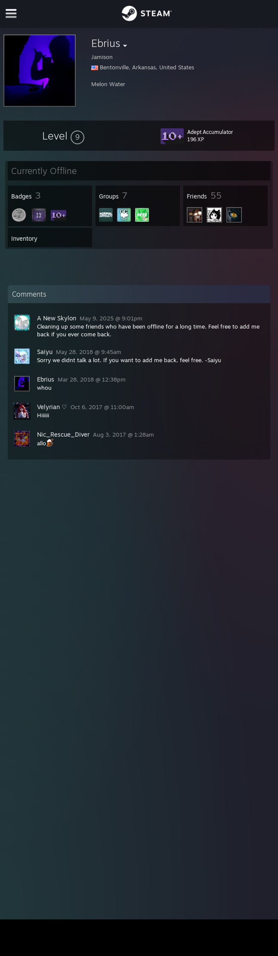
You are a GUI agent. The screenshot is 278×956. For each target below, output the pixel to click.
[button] (63, 135)
